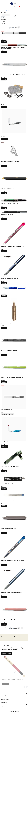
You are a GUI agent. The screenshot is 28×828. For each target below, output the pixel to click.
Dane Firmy (3, 708)
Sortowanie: (3, 21)
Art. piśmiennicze (7, 10)
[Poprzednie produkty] (9, 628)
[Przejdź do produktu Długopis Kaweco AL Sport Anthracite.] (14, 517)
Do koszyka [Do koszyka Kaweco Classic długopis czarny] (4, 193)
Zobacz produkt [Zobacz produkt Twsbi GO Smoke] (4, 138)
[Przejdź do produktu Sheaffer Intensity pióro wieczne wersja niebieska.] (14, 288)
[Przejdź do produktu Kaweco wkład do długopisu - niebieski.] (14, 495)
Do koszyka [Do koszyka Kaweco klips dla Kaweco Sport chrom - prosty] (4, 166)
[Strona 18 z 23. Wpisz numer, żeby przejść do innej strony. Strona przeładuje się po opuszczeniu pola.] (14, 27)
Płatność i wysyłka (4, 702)
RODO (2, 697)
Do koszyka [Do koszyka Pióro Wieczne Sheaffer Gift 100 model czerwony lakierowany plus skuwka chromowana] (4, 52)
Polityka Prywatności (4, 696)
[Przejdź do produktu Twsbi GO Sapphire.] (14, 429)
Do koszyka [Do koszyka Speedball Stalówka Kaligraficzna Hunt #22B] (4, 327)
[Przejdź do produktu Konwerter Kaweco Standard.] (14, 33)
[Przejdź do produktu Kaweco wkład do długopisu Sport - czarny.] (14, 478)
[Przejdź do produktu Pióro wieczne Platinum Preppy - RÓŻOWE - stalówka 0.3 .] (14, 233)
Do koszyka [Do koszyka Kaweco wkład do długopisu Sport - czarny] (4, 488)
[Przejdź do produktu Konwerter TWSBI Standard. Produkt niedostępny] (14, 397)
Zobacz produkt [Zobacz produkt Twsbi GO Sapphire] (4, 446)
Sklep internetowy (13, 711)
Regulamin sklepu (4, 695)
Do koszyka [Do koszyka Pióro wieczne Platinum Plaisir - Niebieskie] (4, 283)
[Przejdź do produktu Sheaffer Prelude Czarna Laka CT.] (14, 212)
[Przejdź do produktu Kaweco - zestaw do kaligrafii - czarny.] (14, 91)
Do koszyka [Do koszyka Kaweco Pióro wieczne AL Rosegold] (4, 624)
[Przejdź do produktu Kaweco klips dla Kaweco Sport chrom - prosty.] (14, 151)
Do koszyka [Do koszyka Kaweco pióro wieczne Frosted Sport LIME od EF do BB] (4, 382)
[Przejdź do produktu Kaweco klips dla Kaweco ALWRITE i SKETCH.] (14, 457)
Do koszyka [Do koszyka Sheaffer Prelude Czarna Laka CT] (4, 219)
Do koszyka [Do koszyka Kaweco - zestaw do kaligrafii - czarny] (4, 106)
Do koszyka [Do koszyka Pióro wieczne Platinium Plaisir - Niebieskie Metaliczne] (4, 597)
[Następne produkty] (19, 628)
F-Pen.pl (2, 10)
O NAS (2, 706)
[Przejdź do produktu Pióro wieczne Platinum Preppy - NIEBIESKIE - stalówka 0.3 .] (14, 547)
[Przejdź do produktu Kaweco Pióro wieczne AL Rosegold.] (14, 609)
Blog (1, 707)
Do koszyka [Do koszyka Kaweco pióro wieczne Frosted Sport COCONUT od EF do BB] (4, 79)
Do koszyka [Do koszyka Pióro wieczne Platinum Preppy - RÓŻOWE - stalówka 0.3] (4, 251)
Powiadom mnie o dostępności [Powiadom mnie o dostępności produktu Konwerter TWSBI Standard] (7, 414)
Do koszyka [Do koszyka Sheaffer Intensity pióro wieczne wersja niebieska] (4, 295)
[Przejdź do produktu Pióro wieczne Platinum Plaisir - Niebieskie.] (14, 266)
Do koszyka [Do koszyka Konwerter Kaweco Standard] (4, 41)
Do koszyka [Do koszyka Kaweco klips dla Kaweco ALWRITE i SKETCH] (4, 471)
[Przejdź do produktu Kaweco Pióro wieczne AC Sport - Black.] (14, 339)
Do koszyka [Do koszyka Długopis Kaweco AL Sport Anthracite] (4, 532)
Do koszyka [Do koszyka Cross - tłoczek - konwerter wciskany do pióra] (4, 208)
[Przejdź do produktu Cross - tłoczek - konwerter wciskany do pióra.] (14, 199)
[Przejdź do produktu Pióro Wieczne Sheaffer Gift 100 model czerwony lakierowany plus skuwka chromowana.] (14, 45)
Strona (12, 27)
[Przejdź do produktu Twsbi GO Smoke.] (14, 121)
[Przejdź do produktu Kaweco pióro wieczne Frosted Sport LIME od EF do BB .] (14, 367)
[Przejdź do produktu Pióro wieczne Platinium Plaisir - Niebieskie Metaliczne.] (14, 579)
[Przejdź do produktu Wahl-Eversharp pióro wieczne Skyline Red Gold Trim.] (14, 666)
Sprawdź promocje (6, 653)
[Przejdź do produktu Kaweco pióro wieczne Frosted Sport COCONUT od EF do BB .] (14, 64)
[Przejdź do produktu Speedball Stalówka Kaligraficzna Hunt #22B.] (14, 310)
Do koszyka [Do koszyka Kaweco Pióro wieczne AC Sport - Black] (4, 354)
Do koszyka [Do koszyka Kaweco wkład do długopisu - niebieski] (4, 505)
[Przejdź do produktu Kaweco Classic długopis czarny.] (14, 178)
